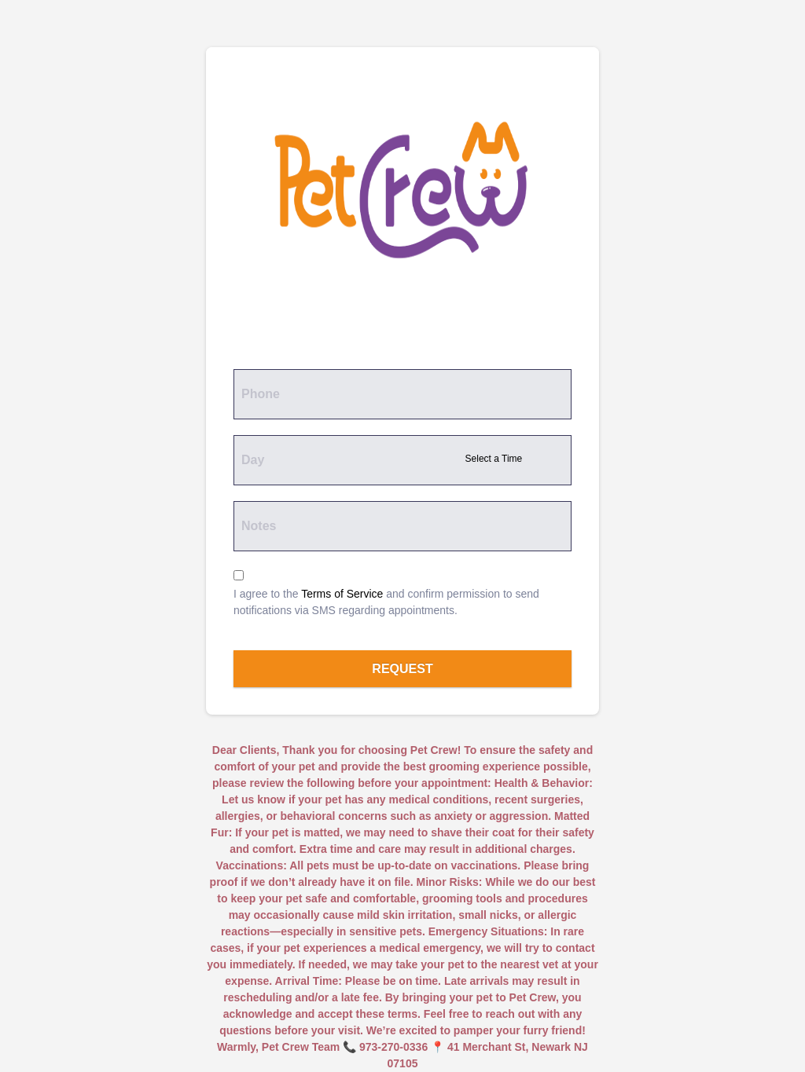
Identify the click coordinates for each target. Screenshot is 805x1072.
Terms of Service (342, 593)
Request (402, 668)
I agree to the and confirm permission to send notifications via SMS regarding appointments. (386, 601)
